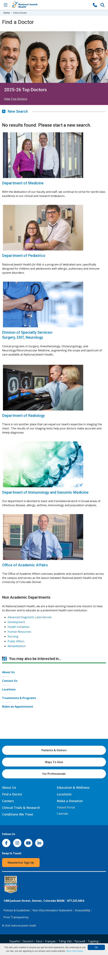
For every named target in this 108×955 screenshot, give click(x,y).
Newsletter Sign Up (21, 862)
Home (6, 12)
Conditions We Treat (17, 814)
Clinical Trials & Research (21, 808)
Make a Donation (70, 801)
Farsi (39, 941)
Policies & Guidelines (16, 910)
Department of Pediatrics (23, 255)
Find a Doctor (12, 794)
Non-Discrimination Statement (52, 910)
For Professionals (54, 774)
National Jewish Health (23, 925)
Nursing (13, 636)
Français (50, 941)
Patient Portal (66, 807)
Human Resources (19, 632)
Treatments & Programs (19, 698)
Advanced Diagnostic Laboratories (30, 617)
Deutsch (28, 941)
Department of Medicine (23, 183)
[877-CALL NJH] (94, 4)
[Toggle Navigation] (5, 4)
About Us (8, 672)
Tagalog (93, 941)
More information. (75, 951)
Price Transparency (16, 917)
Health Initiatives (18, 627)
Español (14, 941)
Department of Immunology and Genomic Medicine (45, 492)
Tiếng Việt (65, 941)
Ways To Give (54, 762)
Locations (9, 689)
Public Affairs (16, 641)
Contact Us (9, 681)
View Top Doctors (15, 99)
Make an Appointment (17, 706)
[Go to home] (50, 4)
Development (16, 622)
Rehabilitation (17, 646)
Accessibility (82, 910)
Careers (8, 801)
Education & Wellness (73, 787)
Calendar (62, 813)
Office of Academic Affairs (25, 565)
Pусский (79, 941)
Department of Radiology (23, 415)
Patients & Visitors (54, 750)
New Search (15, 111)
